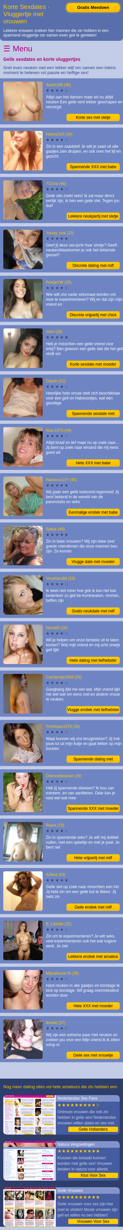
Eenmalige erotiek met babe (93, 512)
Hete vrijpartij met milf (93, 858)
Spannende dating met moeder (93, 760)
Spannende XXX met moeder (93, 808)
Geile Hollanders (93, 1129)
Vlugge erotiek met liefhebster (93, 709)
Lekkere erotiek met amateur (93, 956)
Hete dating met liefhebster (93, 660)
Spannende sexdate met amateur (93, 414)
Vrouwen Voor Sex (93, 1221)
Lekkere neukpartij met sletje (93, 216)
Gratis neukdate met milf (93, 611)
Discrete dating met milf (92, 265)
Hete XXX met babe (93, 463)
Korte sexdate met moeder (93, 364)
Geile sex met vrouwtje (93, 1055)
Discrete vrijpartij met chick (93, 315)
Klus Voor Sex (93, 1175)
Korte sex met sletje (93, 117)
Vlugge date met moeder (93, 561)
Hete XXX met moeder (93, 1006)
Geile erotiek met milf (93, 907)
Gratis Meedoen (93, 7)
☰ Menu (17, 48)
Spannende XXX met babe (93, 167)
